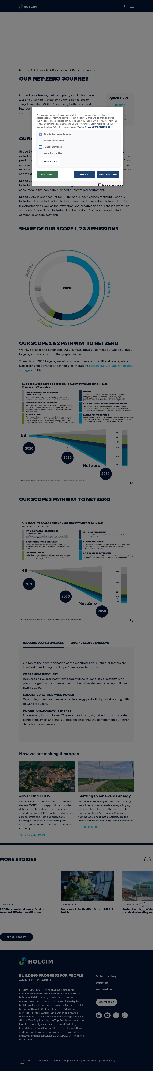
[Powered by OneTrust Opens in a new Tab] (110, 184)
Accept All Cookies (108, 174)
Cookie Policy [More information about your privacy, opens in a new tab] (84, 127)
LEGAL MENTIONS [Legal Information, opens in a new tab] (101, 127)
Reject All (84, 174)
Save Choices (47, 174)
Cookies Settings (50, 161)
